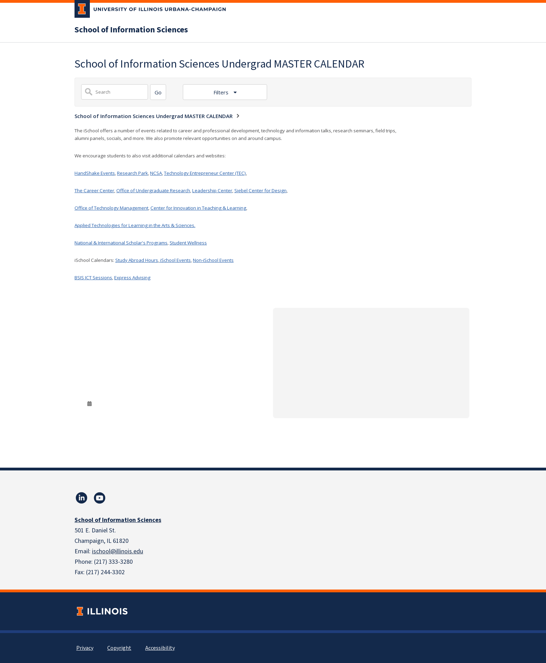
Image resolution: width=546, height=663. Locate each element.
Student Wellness (188, 243)
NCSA (156, 173)
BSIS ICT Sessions (93, 277)
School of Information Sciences (131, 30)
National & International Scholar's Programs (121, 243)
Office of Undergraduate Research (153, 190)
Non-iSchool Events (213, 260)
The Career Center (94, 190)
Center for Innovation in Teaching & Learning (198, 208)
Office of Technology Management (111, 208)
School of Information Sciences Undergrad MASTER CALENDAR (154, 115)
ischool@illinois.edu (117, 551)
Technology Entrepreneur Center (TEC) (205, 173)
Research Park (132, 173)
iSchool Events (175, 260)
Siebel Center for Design (260, 190)
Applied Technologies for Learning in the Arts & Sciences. (135, 225)
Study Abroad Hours (136, 260)
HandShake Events (95, 173)
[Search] (158, 92)
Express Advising (132, 277)
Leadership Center (212, 190)
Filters (221, 92)
